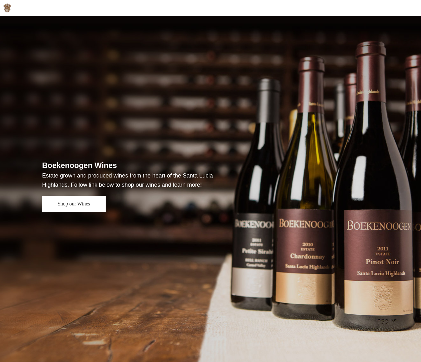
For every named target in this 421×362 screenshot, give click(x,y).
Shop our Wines (74, 203)
